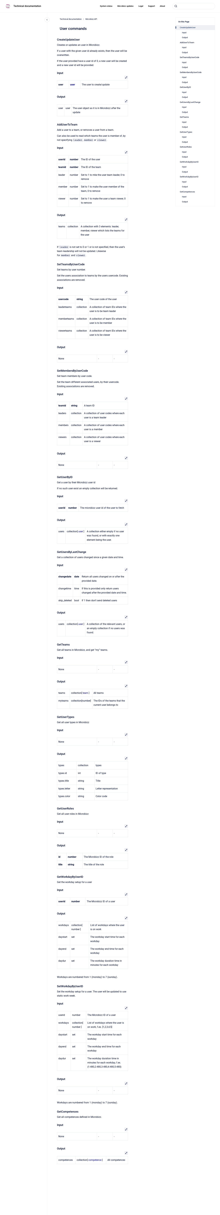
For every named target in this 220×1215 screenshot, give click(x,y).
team (85, 692)
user (80, 531)
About (162, 6)
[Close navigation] (47, 19)
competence (94, 1160)
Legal (140, 6)
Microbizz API (91, 19)
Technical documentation (27, 6)
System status (106, 6)
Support (151, 6)
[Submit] (175, 6)
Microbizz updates (125, 6)
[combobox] (193, 6)
